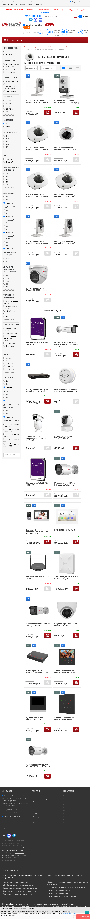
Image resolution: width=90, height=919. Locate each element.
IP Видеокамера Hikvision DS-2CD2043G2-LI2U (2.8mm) (38, 765)
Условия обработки (69, 913)
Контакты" (45, 12)
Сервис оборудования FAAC (58, 893)
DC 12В (7, 358)
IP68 (6, 144)
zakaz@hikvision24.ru (34, 25)
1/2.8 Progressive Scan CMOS (11, 440)
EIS (5, 316)
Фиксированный (10, 82)
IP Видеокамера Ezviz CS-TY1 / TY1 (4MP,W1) (65, 437)
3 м (5, 276)
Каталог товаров (13, 40)
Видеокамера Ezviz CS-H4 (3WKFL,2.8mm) (65, 625)
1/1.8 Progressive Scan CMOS (11, 426)
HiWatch (7, 55)
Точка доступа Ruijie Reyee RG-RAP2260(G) (66, 578)
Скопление (8, 346)
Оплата (26, 2)
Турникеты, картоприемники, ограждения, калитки (22, 888)
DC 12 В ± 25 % (9, 369)
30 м (6, 284)
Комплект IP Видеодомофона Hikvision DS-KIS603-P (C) (37, 532)
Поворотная (9, 72)
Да (5, 197)
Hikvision (7, 52)
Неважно (8, 203)
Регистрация (83, 2)
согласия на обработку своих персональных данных (14, 855)
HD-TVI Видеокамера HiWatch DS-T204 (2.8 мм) (37, 102)
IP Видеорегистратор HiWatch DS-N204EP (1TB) (37, 671)
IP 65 (6, 136)
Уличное (7, 127)
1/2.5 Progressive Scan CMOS (11, 430)
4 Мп (6, 179)
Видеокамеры (38, 796)
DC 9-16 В (8, 366)
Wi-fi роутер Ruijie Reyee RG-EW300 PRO (38, 578)
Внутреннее (9, 124)
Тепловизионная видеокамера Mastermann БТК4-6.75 (37, 438)
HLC (6, 314)
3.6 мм (7, 112)
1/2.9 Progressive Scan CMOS (11, 445)
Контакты (35, 2)
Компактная (9, 69)
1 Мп (6, 174)
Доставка (17, 2)
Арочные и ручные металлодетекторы (17, 894)
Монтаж (49, 25)
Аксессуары (37, 817)
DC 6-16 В (8, 364)
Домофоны (37, 802)
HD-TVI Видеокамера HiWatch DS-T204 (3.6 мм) (37, 242)
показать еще (8, 114)
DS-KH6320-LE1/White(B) (65, 530)
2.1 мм (7, 103)
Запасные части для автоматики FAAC (62, 896)
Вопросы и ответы (70, 823)
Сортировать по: (31, 68)
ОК (87, 913)
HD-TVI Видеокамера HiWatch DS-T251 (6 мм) (64, 195)
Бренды (30, 4)
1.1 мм (7, 101)
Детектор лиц (9, 343)
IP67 (6, 141)
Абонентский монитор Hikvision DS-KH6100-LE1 (36, 718)
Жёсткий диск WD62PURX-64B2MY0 (37, 484)
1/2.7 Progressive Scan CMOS (11, 435)
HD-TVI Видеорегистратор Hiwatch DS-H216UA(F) (37, 390)
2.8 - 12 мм (8, 109)
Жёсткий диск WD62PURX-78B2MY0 (37, 343)
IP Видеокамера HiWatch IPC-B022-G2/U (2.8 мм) (65, 484)
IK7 (5, 147)
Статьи (66, 820)
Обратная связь (8, 4)
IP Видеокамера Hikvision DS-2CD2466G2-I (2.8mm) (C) (66, 102)
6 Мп (6, 185)
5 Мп (6, 182)
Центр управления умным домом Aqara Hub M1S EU (65, 390)
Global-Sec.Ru (52, 875)
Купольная (8, 67)
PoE (6, 361)
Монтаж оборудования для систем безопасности (66, 887)
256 (6, 259)
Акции (27, 27)
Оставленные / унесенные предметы (10, 338)
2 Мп (6, 176)
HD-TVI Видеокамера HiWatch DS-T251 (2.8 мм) (37, 148)
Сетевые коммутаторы (41, 811)
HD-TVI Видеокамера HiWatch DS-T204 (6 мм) (64, 242)
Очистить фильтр (12, 454)
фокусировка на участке (10, 302)
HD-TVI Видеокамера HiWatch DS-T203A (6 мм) (37, 289)
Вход (72, 2)
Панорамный (9, 91)
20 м (6, 281)
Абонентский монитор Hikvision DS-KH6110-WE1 (65, 671)
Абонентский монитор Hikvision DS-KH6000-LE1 (65, 718)
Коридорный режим (9, 330)
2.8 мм (7, 106)
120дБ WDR (9, 311)
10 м (6, 278)
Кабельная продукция (41, 805)
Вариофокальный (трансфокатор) (10, 86)
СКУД (35, 814)
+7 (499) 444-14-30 (32, 16)
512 (6, 261)
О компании (6, 2)
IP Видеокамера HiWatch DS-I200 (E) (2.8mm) (38, 625)
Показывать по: (47, 68)
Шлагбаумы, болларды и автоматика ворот (19, 885)
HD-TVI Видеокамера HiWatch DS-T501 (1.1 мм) (65, 148)
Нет (5, 200)
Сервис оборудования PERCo (59, 890)
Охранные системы (40, 808)
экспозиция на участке (10, 307)
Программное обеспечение (43, 820)
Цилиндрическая (11, 64)
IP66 (6, 139)
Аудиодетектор (10, 333)
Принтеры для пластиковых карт (15, 882)
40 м (6, 287)
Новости (39, 4)
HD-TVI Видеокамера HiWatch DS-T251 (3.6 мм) (37, 195)
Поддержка (20, 4)
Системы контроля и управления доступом (19, 891)
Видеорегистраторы (40, 799)
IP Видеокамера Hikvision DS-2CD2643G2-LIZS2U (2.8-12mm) (66, 344)
